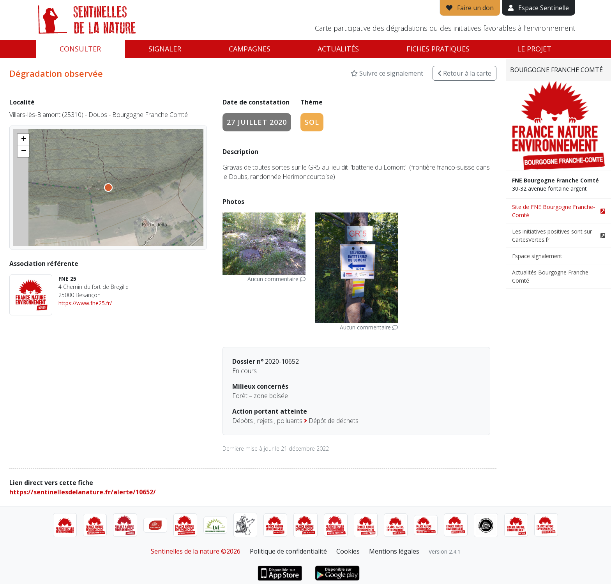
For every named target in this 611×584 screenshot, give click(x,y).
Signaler (164, 48)
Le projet (534, 48)
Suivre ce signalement (387, 73)
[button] (23, 139)
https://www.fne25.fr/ (85, 303)
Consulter (80, 48)
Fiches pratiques (438, 48)
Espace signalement (537, 256)
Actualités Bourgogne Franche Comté (550, 276)
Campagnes (249, 48)
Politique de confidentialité (288, 551)
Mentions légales (394, 551)
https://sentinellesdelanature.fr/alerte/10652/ (82, 492)
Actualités (338, 48)
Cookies (348, 551)
